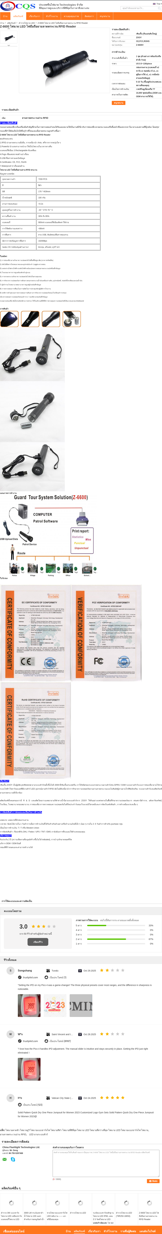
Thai (158, 4)
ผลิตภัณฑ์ (18, 16)
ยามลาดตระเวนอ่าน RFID (13, 1134)
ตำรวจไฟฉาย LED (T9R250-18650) (124, 1214)
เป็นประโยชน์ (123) (32, 1105)
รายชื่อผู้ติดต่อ (128, 1231)
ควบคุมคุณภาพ (71, 16)
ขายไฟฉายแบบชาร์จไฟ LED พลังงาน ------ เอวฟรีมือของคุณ (57, 1216)
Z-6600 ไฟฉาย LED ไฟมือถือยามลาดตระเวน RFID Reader (149, 1216)
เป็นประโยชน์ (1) (58, 977)
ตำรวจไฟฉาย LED (27, 23)
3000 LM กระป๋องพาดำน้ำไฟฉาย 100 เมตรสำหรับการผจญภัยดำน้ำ (34, 1216)
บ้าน (5, 16)
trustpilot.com (30, 977)
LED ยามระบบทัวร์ (38, 1134)
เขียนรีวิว (38, 942)
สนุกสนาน (105, 16)
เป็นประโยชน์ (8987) (60, 1041)
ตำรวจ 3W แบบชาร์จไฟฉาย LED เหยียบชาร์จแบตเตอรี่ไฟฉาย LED (11, 1216)
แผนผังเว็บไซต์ (147, 1231)
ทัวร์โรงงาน (52, 16)
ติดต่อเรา (89, 16)
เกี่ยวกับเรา (34, 16)
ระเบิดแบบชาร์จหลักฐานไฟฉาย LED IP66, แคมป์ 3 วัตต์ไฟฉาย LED (103, 1216)
